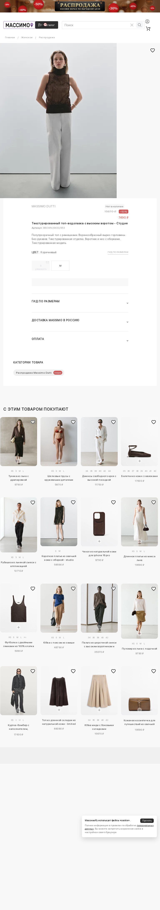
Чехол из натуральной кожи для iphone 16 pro (99, 553)
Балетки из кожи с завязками (139, 476)
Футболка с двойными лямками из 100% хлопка (18, 644)
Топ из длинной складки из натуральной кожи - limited (59, 722)
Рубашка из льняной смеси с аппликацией (18, 564)
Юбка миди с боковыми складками (99, 727)
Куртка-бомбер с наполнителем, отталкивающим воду (18, 728)
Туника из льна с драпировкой (19, 478)
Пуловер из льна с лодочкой (139, 648)
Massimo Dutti (43, 206)
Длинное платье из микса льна (139, 558)
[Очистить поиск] (132, 25)
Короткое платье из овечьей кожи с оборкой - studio (59, 558)
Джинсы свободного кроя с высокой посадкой (99, 478)
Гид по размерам (118, 252)
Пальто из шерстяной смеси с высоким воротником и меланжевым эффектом (99, 645)
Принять (147, 820)
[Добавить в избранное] (33, 422)
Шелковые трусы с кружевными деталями (59, 478)
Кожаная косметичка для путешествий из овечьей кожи (139, 723)
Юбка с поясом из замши (58, 642)
